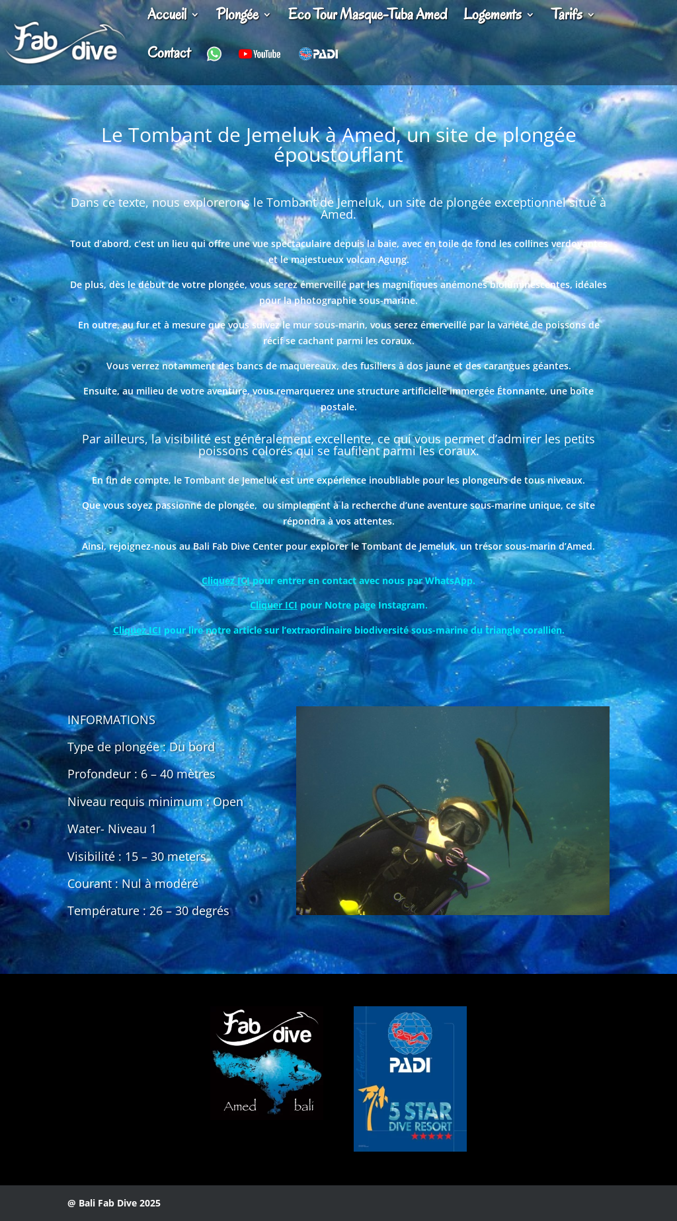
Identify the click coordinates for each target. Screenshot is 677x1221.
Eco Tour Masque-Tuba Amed (367, 17)
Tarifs (566, 17)
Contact (168, 55)
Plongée (237, 17)
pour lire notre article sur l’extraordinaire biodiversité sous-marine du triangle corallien (337, 630)
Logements (492, 17)
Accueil (166, 17)
